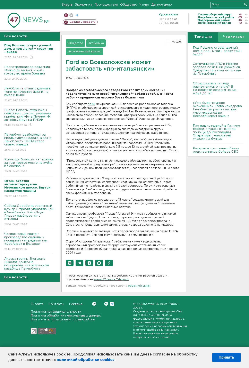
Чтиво (144, 4)
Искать (245, 4)
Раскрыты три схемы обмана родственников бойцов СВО (216, 150)
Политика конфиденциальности (56, 311)
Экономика (83, 4)
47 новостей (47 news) (152, 304)
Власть (67, 4)
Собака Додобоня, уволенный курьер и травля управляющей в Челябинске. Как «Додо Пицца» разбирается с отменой (28, 215)
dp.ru (91, 104)
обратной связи (139, 286)
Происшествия (106, 4)
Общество (128, 4)
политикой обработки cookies (85, 360)
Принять (226, 357)
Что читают (233, 36)
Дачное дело (161, 4)
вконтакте (71, 15)
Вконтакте (94, 304)
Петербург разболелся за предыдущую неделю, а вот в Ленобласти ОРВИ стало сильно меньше (28, 142)
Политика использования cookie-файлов (63, 319)
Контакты (56, 304)
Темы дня (203, 36)
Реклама (75, 304)
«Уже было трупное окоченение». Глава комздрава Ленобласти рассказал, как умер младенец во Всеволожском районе (217, 109)
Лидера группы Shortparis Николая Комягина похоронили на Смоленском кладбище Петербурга (28, 266)
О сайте (37, 304)
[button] (70, 263)
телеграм (77, 15)
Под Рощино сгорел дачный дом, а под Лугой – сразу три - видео (217, 51)
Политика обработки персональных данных (66, 315)
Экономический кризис (84, 51)
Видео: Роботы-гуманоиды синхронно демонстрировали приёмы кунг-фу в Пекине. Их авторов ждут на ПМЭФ (28, 118)
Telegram (112, 304)
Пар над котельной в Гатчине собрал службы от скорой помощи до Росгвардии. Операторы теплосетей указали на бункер (216, 132)
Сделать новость (82, 22)
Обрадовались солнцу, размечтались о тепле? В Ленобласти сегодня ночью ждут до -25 (215, 88)
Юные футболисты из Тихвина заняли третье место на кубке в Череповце (28, 165)
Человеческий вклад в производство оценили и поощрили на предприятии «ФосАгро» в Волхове (28, 242)
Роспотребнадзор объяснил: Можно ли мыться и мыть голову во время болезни (28, 73)
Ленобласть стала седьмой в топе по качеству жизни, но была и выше (28, 94)
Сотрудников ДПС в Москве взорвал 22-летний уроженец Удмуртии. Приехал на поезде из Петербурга (217, 69)
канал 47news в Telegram (111, 279)
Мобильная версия (66, 15)
